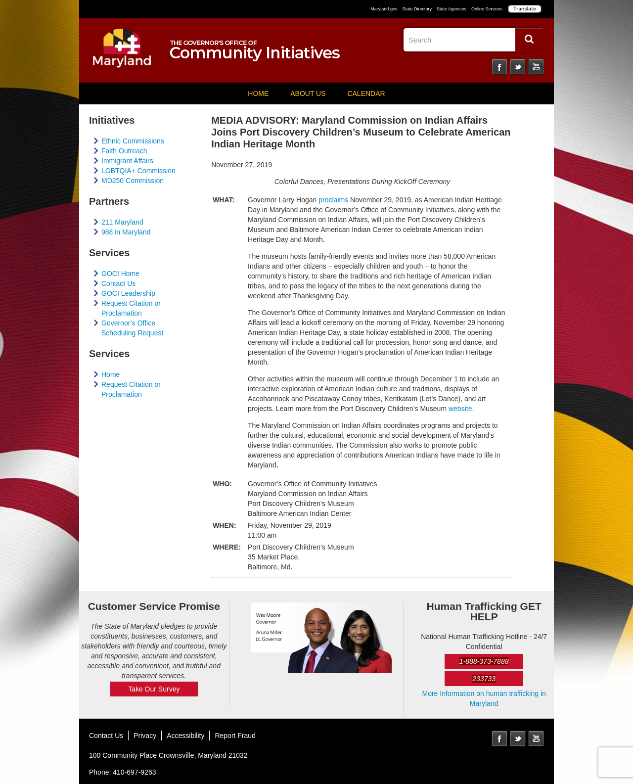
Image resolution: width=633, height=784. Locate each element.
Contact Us (118, 283)
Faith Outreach (124, 151)
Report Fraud (235, 735)
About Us (307, 93)
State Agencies (451, 8)
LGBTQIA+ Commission (138, 171)
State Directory (417, 8)
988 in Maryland (126, 232)
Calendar (366, 93)
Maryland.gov (383, 8)
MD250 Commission (132, 180)
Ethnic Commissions (132, 141)
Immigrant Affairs (127, 161)
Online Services (486, 8)
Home (258, 93)
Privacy (145, 735)
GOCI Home (120, 273)
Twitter (518, 67)
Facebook (499, 67)
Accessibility (185, 735)
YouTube (536, 67)
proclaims (333, 200)
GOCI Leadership (128, 293)
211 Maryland (122, 222)
